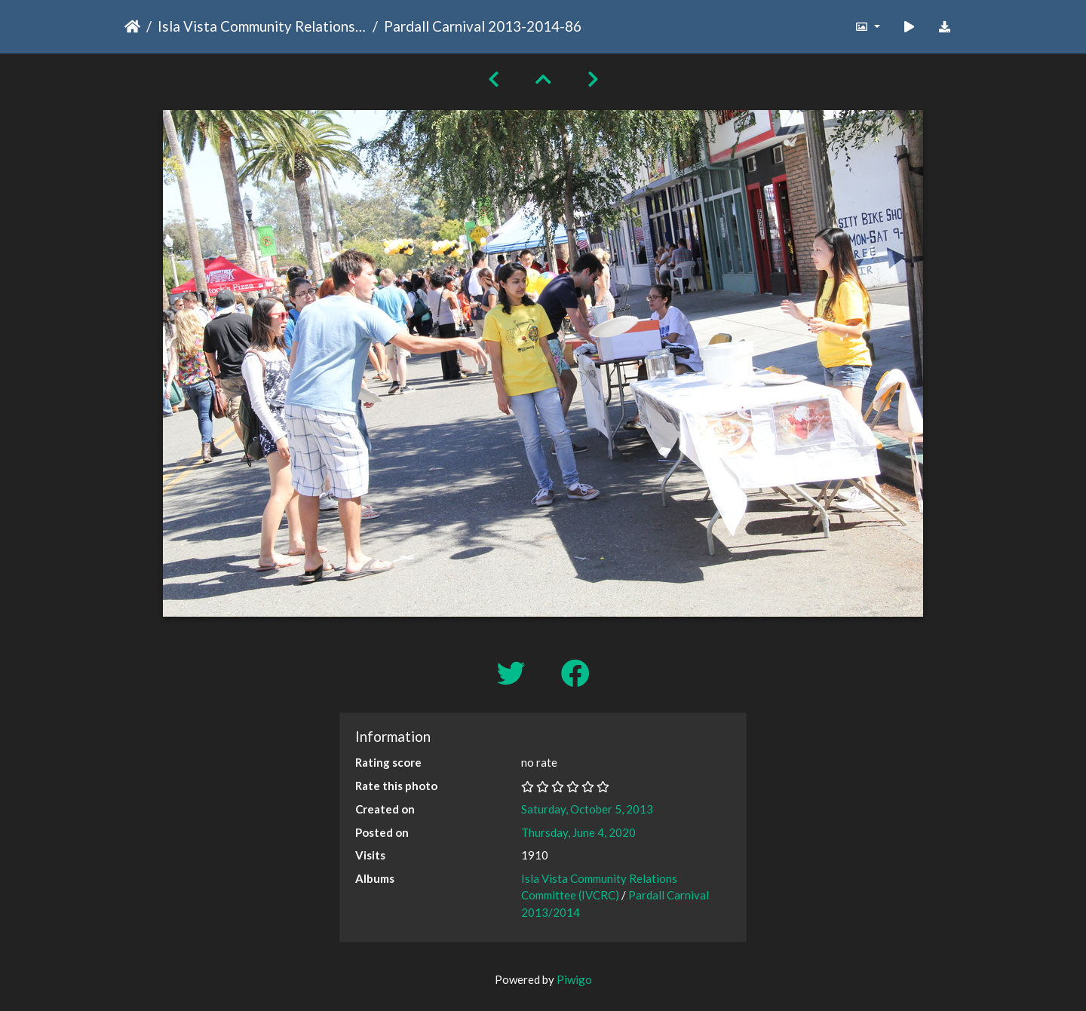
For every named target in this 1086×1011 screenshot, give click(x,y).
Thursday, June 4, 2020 (578, 832)
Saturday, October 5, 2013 (587, 809)
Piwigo (574, 979)
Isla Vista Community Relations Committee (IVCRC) (262, 26)
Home (132, 26)
